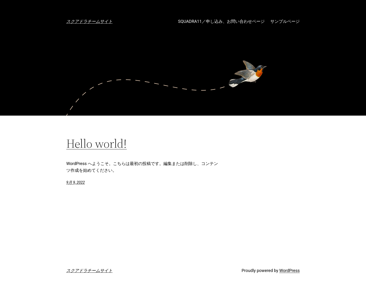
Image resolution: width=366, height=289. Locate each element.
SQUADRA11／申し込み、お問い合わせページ (221, 21)
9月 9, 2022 (75, 182)
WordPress (289, 270)
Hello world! (96, 144)
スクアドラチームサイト (89, 21)
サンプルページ (285, 21)
